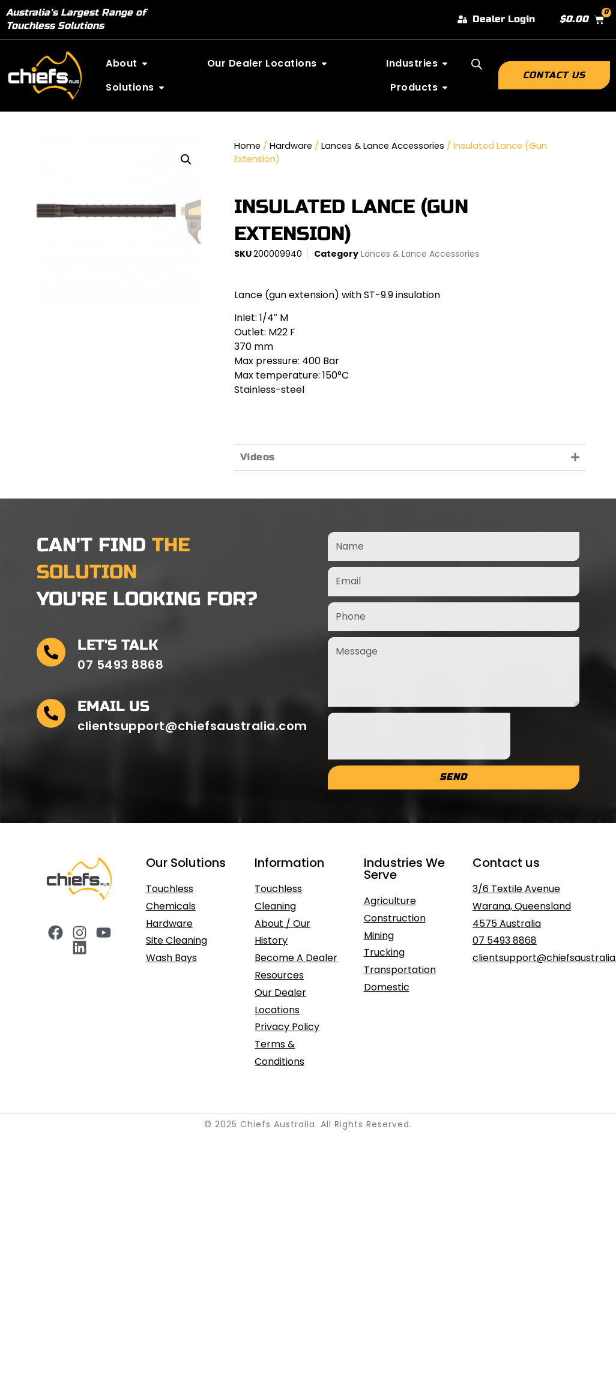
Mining (379, 935)
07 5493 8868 (505, 940)
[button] (186, 159)
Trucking (384, 952)
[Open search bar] (477, 64)
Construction (395, 918)
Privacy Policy (287, 1027)
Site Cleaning (176, 940)
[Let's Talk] (51, 652)
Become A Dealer (296, 958)
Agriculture (390, 901)
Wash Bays (171, 958)
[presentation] (419, 736)
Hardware (291, 146)
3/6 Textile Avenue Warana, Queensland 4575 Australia (522, 906)
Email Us (113, 706)
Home (247, 146)
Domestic (386, 987)
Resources (279, 975)
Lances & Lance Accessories (382, 146)
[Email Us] (51, 713)
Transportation (400, 970)
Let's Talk (117, 645)
